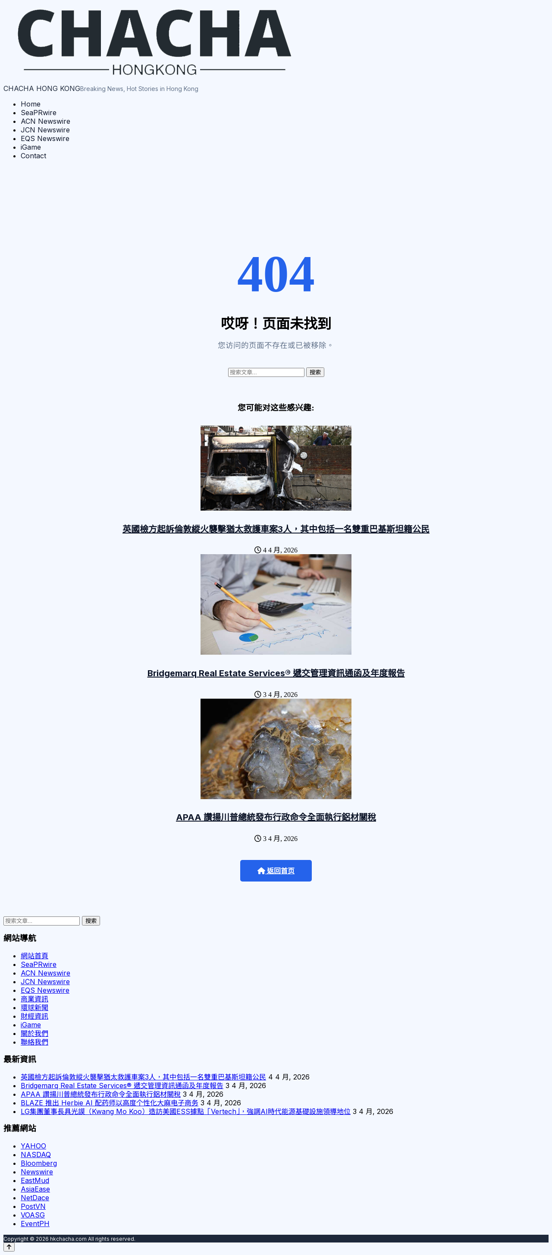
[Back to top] (9, 1247)
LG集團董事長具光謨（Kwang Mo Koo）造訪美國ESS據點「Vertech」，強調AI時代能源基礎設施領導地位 (186, 1111)
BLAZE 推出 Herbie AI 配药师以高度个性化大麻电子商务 (109, 1102)
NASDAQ (36, 1154)
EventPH (35, 1223)
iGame (31, 147)
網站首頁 (34, 955)
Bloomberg (39, 1163)
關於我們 (34, 1033)
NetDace (35, 1197)
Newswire (37, 1171)
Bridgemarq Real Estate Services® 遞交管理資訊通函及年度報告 (276, 673)
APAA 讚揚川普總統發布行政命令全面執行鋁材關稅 (276, 817)
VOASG (33, 1215)
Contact (33, 155)
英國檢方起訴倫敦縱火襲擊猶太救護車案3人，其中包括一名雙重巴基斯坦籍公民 (276, 529)
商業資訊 (34, 999)
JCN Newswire (45, 130)
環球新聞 (34, 1007)
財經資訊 (34, 1016)
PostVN (33, 1206)
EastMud (35, 1180)
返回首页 (276, 871)
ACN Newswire (45, 121)
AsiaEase (35, 1189)
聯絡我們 (34, 1042)
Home (31, 104)
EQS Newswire (45, 138)
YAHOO (33, 1146)
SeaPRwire (38, 112)
